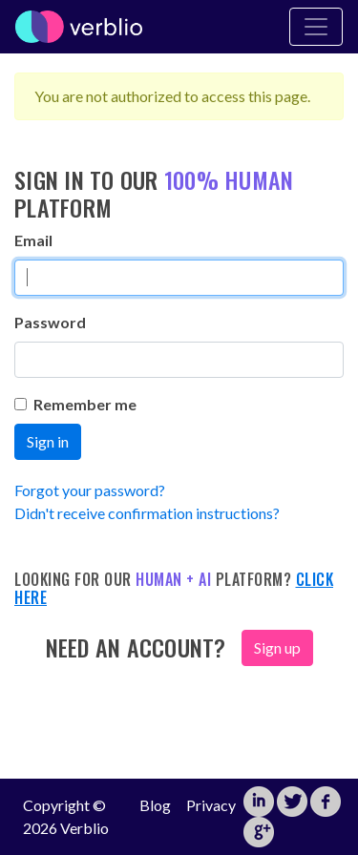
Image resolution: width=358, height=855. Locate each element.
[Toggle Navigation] (316, 27)
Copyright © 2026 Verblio (66, 816)
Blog (155, 805)
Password (50, 322)
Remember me (75, 404)
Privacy (211, 805)
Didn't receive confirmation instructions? (147, 513)
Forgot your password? (89, 490)
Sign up (277, 647)
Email (33, 240)
